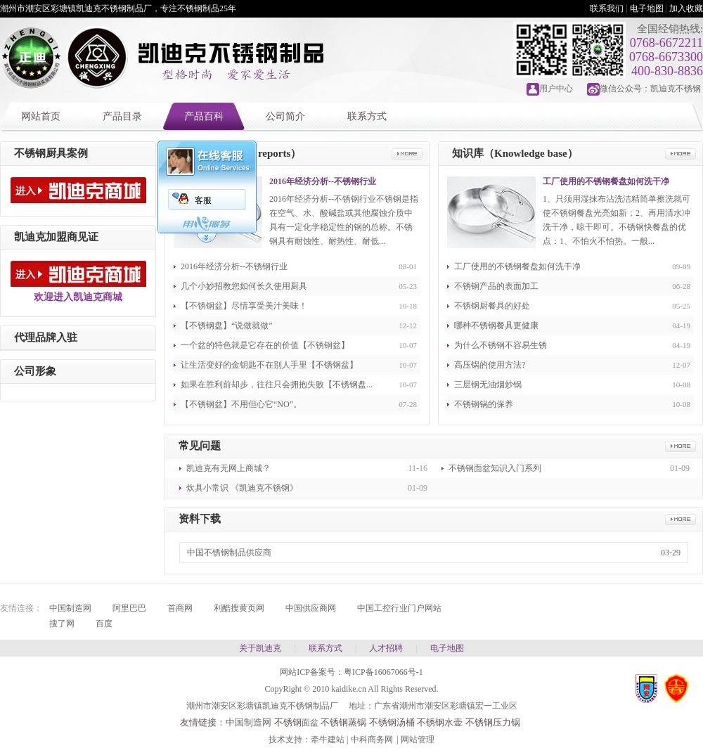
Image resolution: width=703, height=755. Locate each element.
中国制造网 (70, 608)
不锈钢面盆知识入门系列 (495, 468)
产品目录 (122, 116)
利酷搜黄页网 (239, 608)
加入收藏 (686, 8)
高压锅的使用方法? (489, 365)
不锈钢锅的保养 (483, 404)
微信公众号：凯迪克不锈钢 (650, 88)
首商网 (180, 608)
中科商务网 (372, 739)
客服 (203, 200)
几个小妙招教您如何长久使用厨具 (244, 286)
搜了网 (62, 623)
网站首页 (40, 116)
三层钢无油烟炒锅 (488, 384)
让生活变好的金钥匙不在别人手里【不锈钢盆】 (269, 365)
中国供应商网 (310, 608)
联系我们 (607, 8)
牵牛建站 (327, 739)
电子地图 (647, 8)
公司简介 (285, 116)
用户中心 (556, 88)
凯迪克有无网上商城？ (228, 468)
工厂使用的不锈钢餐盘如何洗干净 (606, 181)
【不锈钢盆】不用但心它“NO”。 (241, 404)
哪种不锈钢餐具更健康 (496, 325)
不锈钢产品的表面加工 (496, 286)
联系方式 (367, 116)
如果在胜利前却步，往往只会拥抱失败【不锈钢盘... (277, 384)
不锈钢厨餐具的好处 (492, 306)
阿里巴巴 (129, 608)
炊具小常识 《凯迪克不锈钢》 (242, 488)
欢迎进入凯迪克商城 (78, 297)
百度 (104, 623)
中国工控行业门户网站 (399, 608)
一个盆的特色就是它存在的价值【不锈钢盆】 (265, 345)
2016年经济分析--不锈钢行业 (322, 181)
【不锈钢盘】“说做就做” (227, 325)
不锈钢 (288, 722)
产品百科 (204, 116)
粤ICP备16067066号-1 (383, 672)
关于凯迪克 (260, 648)
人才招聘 (386, 648)
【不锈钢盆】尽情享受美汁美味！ (244, 306)
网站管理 (417, 739)
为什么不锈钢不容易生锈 (500, 345)
